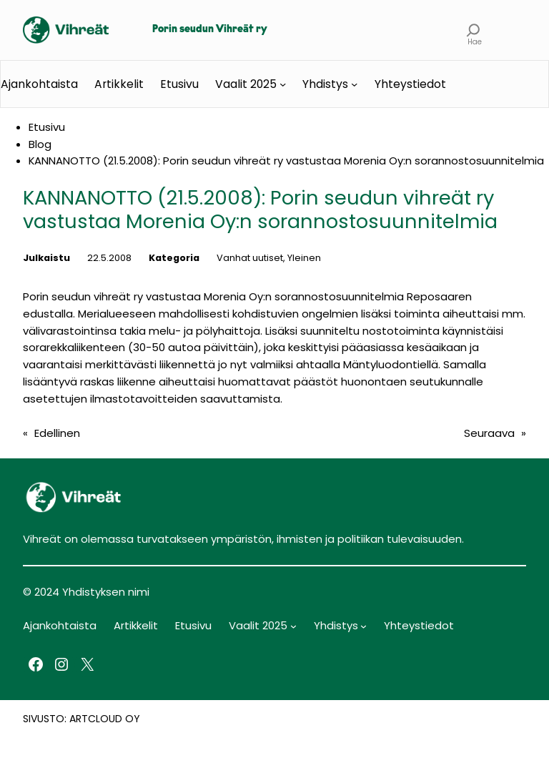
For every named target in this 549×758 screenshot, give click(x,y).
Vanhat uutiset (250, 258)
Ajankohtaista (39, 84)
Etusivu (179, 84)
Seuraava (489, 432)
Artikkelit (119, 84)
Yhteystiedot (410, 84)
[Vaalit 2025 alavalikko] (283, 84)
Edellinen (57, 432)
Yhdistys (325, 84)
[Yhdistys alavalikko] (354, 84)
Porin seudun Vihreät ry (209, 29)
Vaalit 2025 (246, 84)
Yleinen (304, 258)
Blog (40, 144)
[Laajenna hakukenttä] (473, 30)
